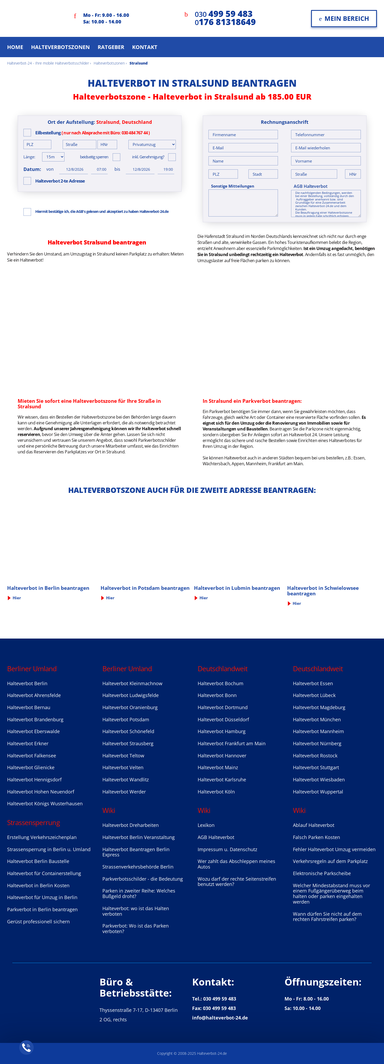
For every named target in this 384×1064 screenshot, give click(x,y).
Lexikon (206, 825)
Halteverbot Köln (216, 791)
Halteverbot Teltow (123, 755)
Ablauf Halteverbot (313, 825)
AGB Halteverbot (310, 186)
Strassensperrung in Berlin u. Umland (49, 849)
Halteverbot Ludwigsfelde (130, 695)
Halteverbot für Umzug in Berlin (42, 897)
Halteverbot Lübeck (314, 695)
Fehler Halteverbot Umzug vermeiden (334, 849)
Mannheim (256, 464)
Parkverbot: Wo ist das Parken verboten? (135, 928)
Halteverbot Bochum (220, 683)
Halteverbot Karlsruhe (222, 779)
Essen (359, 458)
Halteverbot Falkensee (31, 755)
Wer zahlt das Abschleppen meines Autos (236, 864)
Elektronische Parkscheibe (322, 873)
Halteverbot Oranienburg (130, 707)
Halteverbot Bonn (217, 695)
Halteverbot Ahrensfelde (34, 695)
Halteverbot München (317, 719)
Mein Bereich (344, 18)
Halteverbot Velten (122, 767)
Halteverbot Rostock (315, 755)
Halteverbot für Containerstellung (44, 873)
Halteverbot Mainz (218, 767)
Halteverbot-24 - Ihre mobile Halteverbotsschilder (48, 63)
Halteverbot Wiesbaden (319, 779)
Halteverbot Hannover (222, 755)
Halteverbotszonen (60, 47)
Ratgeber (111, 47)
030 (224, 14)
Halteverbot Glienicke (30, 767)
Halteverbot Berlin (27, 683)
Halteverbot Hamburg (222, 731)
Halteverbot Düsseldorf (223, 719)
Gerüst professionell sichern (38, 921)
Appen (238, 464)
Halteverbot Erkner (27, 743)
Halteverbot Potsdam (125, 719)
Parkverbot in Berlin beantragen (42, 909)
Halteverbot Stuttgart (316, 767)
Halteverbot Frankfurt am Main (232, 743)
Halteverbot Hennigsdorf (34, 779)
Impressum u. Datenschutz (227, 849)
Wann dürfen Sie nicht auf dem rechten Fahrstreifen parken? (327, 917)
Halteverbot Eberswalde (33, 731)
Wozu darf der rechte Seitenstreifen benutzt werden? (237, 882)
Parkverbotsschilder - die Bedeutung (142, 879)
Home (15, 47)
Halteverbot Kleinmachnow (132, 683)
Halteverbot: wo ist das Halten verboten (135, 911)
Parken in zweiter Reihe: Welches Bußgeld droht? (138, 893)
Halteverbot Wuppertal (318, 791)
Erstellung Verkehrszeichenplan (42, 837)
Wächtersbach (216, 464)
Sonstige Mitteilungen (232, 186)
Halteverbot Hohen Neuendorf (40, 791)
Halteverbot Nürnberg (317, 743)
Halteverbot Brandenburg (35, 719)
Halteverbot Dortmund (223, 707)
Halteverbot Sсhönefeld (128, 731)
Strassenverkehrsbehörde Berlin (137, 867)
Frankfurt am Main (285, 464)
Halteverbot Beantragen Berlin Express (135, 852)
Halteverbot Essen (313, 683)
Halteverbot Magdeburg (319, 707)
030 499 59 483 (219, 999)
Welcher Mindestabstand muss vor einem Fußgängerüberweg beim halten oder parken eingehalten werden (331, 893)
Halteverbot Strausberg (127, 743)
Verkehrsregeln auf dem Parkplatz (330, 861)
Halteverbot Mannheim (318, 731)
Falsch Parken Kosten (316, 837)
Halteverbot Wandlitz (125, 779)
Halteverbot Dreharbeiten (130, 825)
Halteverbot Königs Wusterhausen (45, 803)
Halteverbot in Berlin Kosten (38, 885)
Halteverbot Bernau (28, 707)
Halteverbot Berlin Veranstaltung (138, 837)
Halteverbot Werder (124, 791)
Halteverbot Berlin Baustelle (38, 861)
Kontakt (144, 47)
